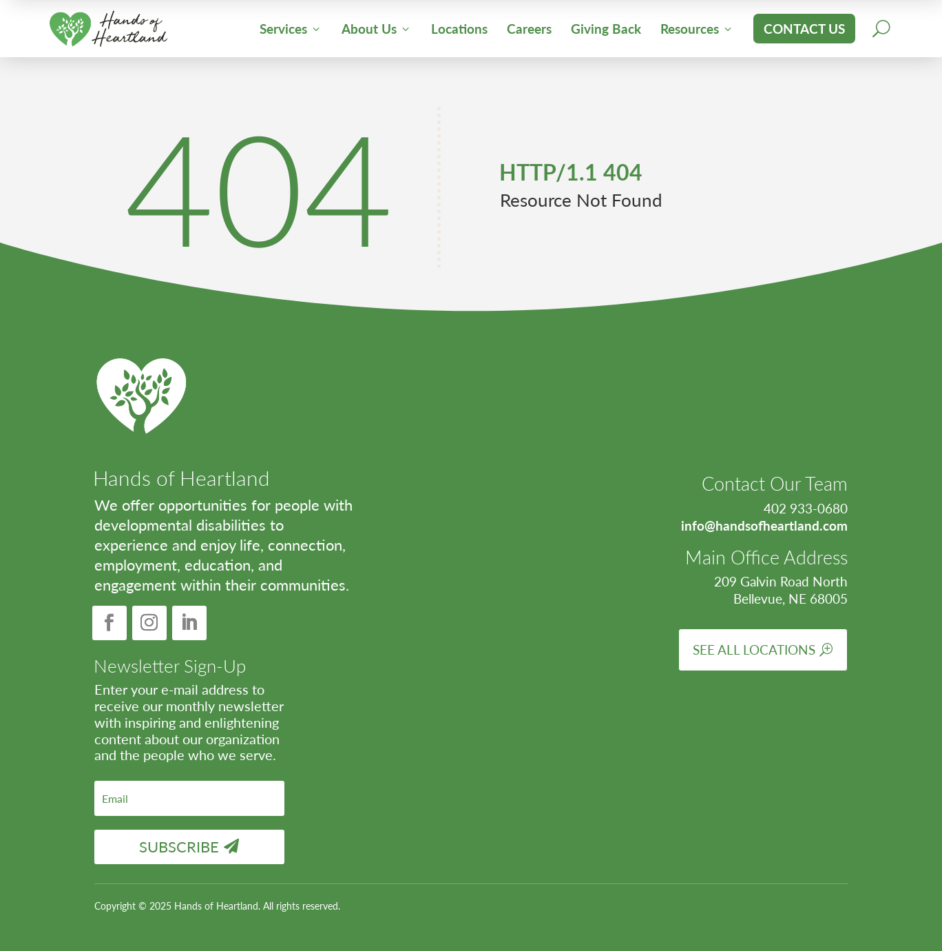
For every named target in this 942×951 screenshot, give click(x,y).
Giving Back (606, 29)
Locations (459, 29)
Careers (529, 29)
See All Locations (754, 649)
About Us (377, 28)
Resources (697, 28)
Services (291, 28)
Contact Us (804, 28)
